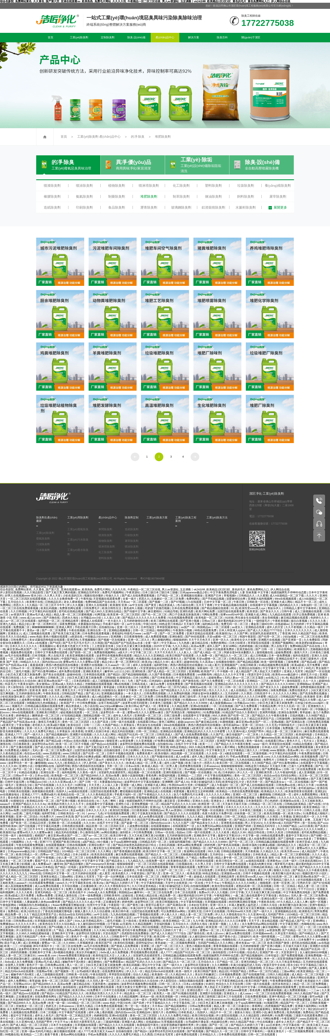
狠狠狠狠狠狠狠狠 (232, 766)
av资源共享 (18, 614)
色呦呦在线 (308, 923)
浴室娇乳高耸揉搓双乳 (264, 633)
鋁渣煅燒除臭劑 (213, 207)
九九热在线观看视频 (174, 807)
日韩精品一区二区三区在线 (266, 804)
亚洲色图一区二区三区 (148, 715)
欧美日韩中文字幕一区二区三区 (162, 851)
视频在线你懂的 (94, 595)
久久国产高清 (100, 721)
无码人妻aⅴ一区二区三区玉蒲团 (244, 677)
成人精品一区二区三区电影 (308, 974)
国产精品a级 (309, 661)
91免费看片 (94, 990)
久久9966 (69, 942)
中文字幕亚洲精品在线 (230, 980)
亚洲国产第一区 (269, 952)
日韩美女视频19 (127, 687)
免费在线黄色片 (299, 690)
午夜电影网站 (222, 895)
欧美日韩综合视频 (203, 1015)
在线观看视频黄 (56, 845)
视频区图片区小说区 (315, 873)
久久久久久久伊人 (266, 807)
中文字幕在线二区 (180, 889)
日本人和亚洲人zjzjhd (232, 630)
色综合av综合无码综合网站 (281, 775)
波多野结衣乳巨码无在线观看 (167, 1031)
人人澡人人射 (112, 617)
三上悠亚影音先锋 (103, 646)
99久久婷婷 (219, 715)
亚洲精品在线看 (255, 627)
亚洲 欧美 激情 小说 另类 (44, 690)
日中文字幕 (237, 892)
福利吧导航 (161, 665)
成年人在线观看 (143, 665)
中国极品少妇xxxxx (97, 636)
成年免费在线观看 (70, 671)
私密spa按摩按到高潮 (134, 807)
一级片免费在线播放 (238, 854)
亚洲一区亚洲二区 (284, 882)
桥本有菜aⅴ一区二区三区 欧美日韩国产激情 (263, 942)
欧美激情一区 (160, 974)
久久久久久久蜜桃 (75, 927)
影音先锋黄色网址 (11, 731)
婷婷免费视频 (250, 1028)
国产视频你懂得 (94, 649)
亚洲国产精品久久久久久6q (30, 804)
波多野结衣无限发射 (88, 933)
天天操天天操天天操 (235, 804)
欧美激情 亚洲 (119, 605)
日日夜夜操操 (140, 810)
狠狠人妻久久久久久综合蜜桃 (93, 911)
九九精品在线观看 (280, 614)
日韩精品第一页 (282, 794)
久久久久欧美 (221, 832)
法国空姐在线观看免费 (231, 611)
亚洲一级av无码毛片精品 (37, 1031)
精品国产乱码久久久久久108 (179, 804)
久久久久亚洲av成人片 (63, 781)
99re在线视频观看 (286, 598)
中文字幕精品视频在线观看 (231, 605)
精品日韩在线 (256, 832)
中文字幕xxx (169, 643)
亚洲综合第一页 (97, 630)
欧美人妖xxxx (30, 908)
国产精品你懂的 (225, 759)
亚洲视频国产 (230, 665)
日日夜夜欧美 (22, 744)
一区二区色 (91, 712)
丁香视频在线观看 (148, 914)
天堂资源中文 (289, 952)
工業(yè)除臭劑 (79, 37)
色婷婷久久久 (319, 617)
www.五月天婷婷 (183, 879)
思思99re (166, 927)
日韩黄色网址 (139, 898)
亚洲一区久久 (221, 639)
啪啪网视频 (73, 860)
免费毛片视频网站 (113, 592)
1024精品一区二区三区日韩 (49, 756)
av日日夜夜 (306, 826)
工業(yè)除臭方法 (217, 517)
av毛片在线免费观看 (18, 655)
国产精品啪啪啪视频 (135, 674)
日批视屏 (61, 687)
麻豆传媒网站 (271, 927)
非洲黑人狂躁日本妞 (97, 731)
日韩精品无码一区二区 (153, 841)
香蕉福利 (117, 633)
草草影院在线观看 (259, 643)
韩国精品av (204, 627)
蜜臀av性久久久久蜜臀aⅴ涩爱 (81, 661)
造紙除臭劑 (52, 207)
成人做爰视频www (221, 702)
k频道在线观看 (234, 753)
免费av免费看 (255, 879)
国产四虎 (139, 1002)
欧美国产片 (208, 671)
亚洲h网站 (184, 800)
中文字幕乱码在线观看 (43, 611)
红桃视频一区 (224, 819)
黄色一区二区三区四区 (76, 721)
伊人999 (39, 977)
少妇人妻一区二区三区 (70, 857)
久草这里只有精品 (286, 933)
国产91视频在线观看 (185, 993)
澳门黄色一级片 (162, 958)
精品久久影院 (256, 930)
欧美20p (147, 661)
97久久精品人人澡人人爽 (292, 901)
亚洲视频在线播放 (192, 595)
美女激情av (43, 684)
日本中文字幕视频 (11, 901)
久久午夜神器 (139, 879)
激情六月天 (301, 652)
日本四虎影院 (82, 680)
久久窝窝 (262, 595)
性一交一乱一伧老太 (137, 1006)
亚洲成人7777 (14, 734)
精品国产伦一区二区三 (294, 1002)
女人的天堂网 (172, 718)
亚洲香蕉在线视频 (38, 819)
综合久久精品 (141, 974)
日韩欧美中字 (120, 936)
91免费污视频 (283, 1015)
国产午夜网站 (111, 807)
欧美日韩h (164, 968)
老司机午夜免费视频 (301, 917)
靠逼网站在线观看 (195, 851)
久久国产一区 (97, 870)
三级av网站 (66, 876)
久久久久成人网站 (60, 696)
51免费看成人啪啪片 (18, 750)
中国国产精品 (70, 658)
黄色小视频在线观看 (56, 636)
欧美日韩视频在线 (167, 901)
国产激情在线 (191, 680)
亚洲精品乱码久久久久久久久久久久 (237, 684)
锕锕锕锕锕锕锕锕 (43, 627)
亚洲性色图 (187, 611)
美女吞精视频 (270, 617)
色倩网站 (171, 1012)
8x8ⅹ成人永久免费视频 (102, 892)
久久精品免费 (180, 706)
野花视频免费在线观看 (174, 797)
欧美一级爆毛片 (94, 889)
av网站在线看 (14, 788)
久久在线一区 (215, 753)
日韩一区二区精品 (144, 630)
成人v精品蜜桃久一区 (105, 696)
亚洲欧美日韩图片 (317, 677)
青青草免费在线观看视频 (137, 939)
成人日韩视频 (258, 655)
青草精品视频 (235, 800)
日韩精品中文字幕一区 (22, 857)
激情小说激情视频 (133, 775)
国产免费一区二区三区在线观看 (129, 829)
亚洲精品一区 (198, 848)
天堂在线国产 (111, 933)
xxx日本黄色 (95, 819)
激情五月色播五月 (49, 721)
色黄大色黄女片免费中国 (217, 813)
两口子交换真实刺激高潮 (184, 614)
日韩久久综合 (269, 905)
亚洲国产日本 (213, 595)
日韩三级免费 (172, 715)
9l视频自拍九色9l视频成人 (43, 702)
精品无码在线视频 (123, 731)
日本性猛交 (148, 627)
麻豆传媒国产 (235, 734)
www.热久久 (18, 838)
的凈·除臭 (137, 136)
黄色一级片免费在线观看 (100, 1028)
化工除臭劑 (181, 185)
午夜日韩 (239, 601)
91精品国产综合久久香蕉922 (240, 712)
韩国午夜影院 (248, 636)
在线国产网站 (22, 848)
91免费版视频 (212, 712)
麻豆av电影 (197, 927)
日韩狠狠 (109, 677)
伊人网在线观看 (240, 1009)
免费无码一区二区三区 (235, 624)
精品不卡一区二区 (306, 601)
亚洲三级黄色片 (310, 658)
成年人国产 (214, 646)
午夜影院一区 (117, 905)
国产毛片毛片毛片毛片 (77, 643)
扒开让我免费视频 (304, 614)
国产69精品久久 (77, 870)
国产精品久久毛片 (177, 1009)
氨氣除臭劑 (84, 196)
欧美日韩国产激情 (206, 971)
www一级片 (260, 744)
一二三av (314, 990)
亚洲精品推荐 (70, 620)
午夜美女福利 (26, 684)
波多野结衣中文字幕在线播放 (142, 781)
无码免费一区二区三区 (171, 990)
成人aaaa (246, 993)
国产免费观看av (272, 769)
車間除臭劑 (105, 529)
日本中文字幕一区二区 (218, 601)
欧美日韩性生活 (112, 608)
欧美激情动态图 (178, 860)
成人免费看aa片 (42, 864)
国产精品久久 (63, 709)
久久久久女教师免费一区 (63, 598)
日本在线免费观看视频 (186, 608)
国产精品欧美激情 (116, 649)
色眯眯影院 (66, 699)
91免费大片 (47, 816)
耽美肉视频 (294, 1012)
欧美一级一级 (57, 1002)
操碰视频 (220, 1028)
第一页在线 (309, 822)
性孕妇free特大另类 (181, 785)
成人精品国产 (244, 671)
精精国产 (41, 835)
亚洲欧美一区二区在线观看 (65, 822)
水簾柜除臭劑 (246, 207)
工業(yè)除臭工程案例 (185, 519)
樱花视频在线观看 (114, 756)
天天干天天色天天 (200, 639)
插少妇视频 (262, 646)
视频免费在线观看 (22, 652)
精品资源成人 (167, 605)
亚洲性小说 (26, 766)
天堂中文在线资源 (176, 882)
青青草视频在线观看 (183, 867)
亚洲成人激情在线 (66, 895)
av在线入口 (272, 677)
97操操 (114, 857)
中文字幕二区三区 (141, 652)
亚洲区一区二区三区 (245, 794)
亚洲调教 (116, 636)
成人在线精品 (239, 690)
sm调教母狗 (205, 674)
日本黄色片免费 (294, 1028)
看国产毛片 (42, 860)
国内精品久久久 (289, 605)
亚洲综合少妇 (24, 785)
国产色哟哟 (300, 968)
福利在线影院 (301, 655)
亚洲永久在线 (201, 800)
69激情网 (73, 797)
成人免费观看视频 (156, 636)
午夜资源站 (133, 592)
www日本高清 (64, 816)
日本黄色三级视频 (161, 702)
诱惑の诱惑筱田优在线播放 (62, 665)
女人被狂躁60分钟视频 (91, 923)
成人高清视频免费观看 (19, 886)
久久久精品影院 (34, 592)
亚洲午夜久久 (220, 1009)
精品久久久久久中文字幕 (229, 674)
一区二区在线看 (235, 680)
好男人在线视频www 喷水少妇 (24, 595)
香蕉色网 (151, 775)
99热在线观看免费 (205, 630)
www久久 (62, 882)
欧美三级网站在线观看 (165, 620)
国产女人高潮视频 (204, 788)
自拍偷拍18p (107, 627)
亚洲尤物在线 (245, 649)
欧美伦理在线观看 (223, 886)
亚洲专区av (115, 870)
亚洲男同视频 (268, 712)
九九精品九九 (231, 778)
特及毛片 (10, 684)
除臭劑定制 (131, 517)
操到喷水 (126, 832)
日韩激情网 (283, 718)
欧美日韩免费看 (214, 807)
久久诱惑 (247, 693)
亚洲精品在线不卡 (287, 658)
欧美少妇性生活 (299, 857)
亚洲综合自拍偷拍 (250, 668)
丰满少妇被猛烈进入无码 (206, 781)
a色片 (4, 1025)
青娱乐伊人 (274, 608)
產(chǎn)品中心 (165, 37)
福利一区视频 (318, 901)
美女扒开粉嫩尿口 (87, 952)
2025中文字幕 (161, 646)
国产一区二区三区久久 (171, 946)
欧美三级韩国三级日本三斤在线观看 (221, 996)
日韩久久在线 (312, 810)
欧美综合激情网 (51, 987)
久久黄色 (198, 999)
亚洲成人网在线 (34, 788)
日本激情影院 (254, 800)
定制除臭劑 (107, 37)
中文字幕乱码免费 (49, 826)
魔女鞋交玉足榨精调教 (201, 791)
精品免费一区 (168, 895)
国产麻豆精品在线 (207, 721)
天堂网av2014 (60, 810)
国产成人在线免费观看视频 (138, 595)
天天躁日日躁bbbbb (233, 930)
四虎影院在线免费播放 (135, 933)
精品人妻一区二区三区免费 (197, 914)
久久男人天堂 (52, 595)
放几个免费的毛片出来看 (188, 794)
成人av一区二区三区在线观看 (18, 620)
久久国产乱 (217, 734)
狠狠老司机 (200, 690)
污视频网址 (18, 841)
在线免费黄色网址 (97, 857)
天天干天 (254, 920)
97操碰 (264, 750)
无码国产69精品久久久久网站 (122, 927)
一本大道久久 (113, 620)
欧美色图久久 (121, 873)
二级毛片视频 (22, 671)
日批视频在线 (184, 864)
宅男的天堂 (304, 882)
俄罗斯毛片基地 (284, 864)
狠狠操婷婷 (180, 639)
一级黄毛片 (258, 848)
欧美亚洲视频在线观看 (81, 655)
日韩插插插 (292, 832)
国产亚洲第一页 (292, 639)
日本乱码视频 (167, 845)
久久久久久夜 (318, 620)
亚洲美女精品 (49, 876)
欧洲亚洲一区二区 (209, 804)
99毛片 (310, 668)
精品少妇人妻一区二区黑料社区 (38, 624)
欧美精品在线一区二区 (72, 794)
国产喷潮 (189, 658)
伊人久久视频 (75, 605)
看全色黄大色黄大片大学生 (73, 646)
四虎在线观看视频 (238, 867)
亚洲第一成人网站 (132, 785)
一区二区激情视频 (256, 753)
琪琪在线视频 (194, 987)
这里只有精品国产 (109, 702)
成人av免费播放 (220, 908)
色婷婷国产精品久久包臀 (301, 699)
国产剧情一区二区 (81, 652)
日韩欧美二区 (56, 677)
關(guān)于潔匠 (250, 37)
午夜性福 (86, 598)
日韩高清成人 (237, 658)
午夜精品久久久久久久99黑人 (39, 807)
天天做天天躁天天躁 (211, 696)
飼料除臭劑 (245, 196)
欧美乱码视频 (49, 608)
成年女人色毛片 (123, 715)
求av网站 (189, 769)
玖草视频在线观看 (216, 901)
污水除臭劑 (43, 550)
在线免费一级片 (156, 860)
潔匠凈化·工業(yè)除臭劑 (266, 493)
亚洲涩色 (72, 639)
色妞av (180, 832)
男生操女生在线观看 (248, 617)
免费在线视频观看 (249, 747)
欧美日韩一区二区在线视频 (233, 762)
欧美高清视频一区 (275, 813)
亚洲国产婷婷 (243, 826)
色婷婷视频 (246, 646)
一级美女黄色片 (275, 1031)
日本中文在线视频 (214, 911)
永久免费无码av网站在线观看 (215, 826)
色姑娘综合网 (219, 1021)
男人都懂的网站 (162, 639)
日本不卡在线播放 (105, 996)
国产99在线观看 (195, 636)
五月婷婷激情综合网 (136, 620)
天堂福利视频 (162, 923)
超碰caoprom (186, 721)
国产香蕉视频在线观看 (199, 684)
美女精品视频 (270, 920)
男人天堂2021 (253, 822)
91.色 (234, 608)
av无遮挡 (125, 923)
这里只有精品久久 (210, 699)
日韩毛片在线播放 (51, 718)
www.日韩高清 (72, 753)
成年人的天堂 (275, 627)
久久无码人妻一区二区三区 (104, 980)
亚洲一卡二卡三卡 (54, 797)
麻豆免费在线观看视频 (130, 854)
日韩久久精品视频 (305, 908)
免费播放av (7, 923)
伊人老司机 (90, 762)
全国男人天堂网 (168, 737)
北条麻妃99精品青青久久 (166, 658)
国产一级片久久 (34, 734)
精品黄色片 (297, 677)
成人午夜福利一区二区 (225, 785)
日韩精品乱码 (53, 601)
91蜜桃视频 (227, 721)
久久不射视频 (294, 627)
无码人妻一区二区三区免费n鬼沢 (52, 750)
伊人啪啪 (202, 1025)
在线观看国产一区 (184, 826)
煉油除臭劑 (213, 196)
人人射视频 (292, 949)
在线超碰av (282, 624)
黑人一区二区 (75, 965)
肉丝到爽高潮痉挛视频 (243, 901)
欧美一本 (211, 728)
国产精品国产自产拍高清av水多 (124, 643)
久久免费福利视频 (179, 693)
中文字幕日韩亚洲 (89, 690)
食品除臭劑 (116, 207)
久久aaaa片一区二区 (118, 665)
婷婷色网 (210, 845)
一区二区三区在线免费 (199, 870)
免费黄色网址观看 (70, 608)
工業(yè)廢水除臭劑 (77, 552)
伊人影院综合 (16, 687)
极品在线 (98, 908)
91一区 (305, 750)
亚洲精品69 (143, 1012)
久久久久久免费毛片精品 (39, 731)
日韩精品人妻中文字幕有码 (300, 608)
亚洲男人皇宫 (294, 898)
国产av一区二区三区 (96, 835)
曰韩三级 (54, 848)
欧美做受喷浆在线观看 (41, 687)
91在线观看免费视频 (314, 728)
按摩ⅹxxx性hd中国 (232, 614)
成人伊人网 (265, 870)
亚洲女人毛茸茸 (294, 671)
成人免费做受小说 (286, 867)
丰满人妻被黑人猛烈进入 (244, 905)
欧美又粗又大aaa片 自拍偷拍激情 (112, 1031)
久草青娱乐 (128, 725)
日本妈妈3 (155, 680)
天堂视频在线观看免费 (107, 598)
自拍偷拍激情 (112, 750)
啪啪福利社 (194, 712)
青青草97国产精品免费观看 (286, 819)
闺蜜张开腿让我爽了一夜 (177, 876)
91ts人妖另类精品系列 (89, 920)
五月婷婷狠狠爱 (250, 946)
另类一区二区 (115, 766)
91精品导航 (171, 611)
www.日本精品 (44, 867)
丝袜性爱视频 (257, 816)
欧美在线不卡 (55, 889)
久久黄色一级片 (74, 747)
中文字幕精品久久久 (159, 1002)
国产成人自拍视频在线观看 (85, 687)
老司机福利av (232, 725)
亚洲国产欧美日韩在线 (231, 740)
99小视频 (103, 841)
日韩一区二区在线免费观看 (300, 769)
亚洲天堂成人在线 (307, 841)
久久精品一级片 (314, 627)
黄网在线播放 (214, 816)
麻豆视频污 (95, 927)
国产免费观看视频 (292, 955)
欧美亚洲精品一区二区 (74, 807)
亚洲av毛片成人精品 (39, 614)
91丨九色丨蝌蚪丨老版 (111, 800)
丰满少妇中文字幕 (141, 908)
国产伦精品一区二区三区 (297, 930)
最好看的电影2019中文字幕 (235, 620)
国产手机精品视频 (213, 598)
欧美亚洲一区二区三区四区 (124, 614)
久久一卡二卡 (281, 709)
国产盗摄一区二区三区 (135, 822)
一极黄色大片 (273, 999)
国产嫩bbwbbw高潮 (268, 737)
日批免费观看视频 (256, 996)
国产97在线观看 (37, 696)
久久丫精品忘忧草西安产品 (258, 718)
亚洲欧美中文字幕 (205, 835)
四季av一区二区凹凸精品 (172, 687)
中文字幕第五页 (110, 718)
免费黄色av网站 (267, 797)
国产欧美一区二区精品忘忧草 (29, 822)
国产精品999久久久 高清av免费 (100, 775)
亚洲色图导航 (75, 788)
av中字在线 (141, 917)
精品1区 (273, 696)
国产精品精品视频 (248, 661)
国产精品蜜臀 (212, 829)
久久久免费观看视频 (183, 668)
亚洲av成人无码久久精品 (67, 684)
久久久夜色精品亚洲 (100, 794)
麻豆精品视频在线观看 (295, 617)
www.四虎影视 (52, 753)
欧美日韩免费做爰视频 (241, 797)
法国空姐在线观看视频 (88, 750)
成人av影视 (183, 756)
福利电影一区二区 (49, 620)
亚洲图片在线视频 (269, 639)
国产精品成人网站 (117, 908)
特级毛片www (133, 633)
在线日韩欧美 (248, 665)
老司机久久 (39, 725)
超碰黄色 (130, 870)
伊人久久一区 (245, 772)
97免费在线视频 (164, 740)
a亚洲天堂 (8, 725)
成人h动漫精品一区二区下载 (287, 595)
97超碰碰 (26, 946)
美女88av (147, 750)
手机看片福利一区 (114, 624)
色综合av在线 (33, 753)
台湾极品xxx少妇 (91, 617)
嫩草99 (109, 671)
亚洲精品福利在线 (57, 829)
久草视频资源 (85, 942)
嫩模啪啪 (40, 762)
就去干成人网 (12, 942)
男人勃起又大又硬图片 (268, 671)
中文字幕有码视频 (152, 882)
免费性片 (269, 759)
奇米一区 (182, 848)
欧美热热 (80, 759)
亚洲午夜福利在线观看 (59, 728)
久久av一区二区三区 (69, 737)
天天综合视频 (70, 886)
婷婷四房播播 (19, 952)
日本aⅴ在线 (132, 766)
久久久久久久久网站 (285, 693)
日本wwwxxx (211, 766)
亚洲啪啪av (304, 684)
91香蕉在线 (39, 927)
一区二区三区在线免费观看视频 (19, 608)
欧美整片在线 (35, 601)
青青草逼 (164, 706)
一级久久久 (139, 709)
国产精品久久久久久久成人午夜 (82, 901)
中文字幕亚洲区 (146, 737)
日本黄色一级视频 (315, 898)
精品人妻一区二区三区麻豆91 (242, 699)
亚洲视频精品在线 (286, 911)
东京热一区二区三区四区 (314, 775)
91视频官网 (113, 930)
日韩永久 (153, 769)
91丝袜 (229, 617)
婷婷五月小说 (309, 674)
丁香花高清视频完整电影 (57, 911)
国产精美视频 (195, 1031)
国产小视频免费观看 (141, 699)
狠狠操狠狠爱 (125, 864)
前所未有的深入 (282, 983)
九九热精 (184, 643)
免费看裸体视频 (189, 737)
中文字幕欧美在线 (81, 668)
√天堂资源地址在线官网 (154, 668)
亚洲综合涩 (39, 848)
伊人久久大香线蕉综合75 (114, 886)
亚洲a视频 (278, 721)
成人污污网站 (249, 778)
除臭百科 (222, 37)
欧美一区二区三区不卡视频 (73, 744)
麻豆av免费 (157, 684)
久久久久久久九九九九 (292, 797)
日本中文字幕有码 (180, 1028)
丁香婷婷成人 (278, 917)
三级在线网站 (284, 649)
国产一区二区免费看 (54, 630)
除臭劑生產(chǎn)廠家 (46, 519)
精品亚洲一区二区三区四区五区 (105, 826)
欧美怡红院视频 (120, 810)
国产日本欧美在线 (163, 677)
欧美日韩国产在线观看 (180, 655)
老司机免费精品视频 (314, 832)
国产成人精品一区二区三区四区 (167, 671)
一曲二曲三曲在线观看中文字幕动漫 (255, 895)
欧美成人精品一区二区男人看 (144, 762)
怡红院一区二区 (178, 898)
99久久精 (213, 851)
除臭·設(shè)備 (136, 37)
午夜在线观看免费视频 (30, 845)
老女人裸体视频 (74, 601)
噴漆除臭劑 (52, 185)
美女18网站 (230, 646)
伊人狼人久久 (169, 914)
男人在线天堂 (279, 646)
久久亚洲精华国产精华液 (25, 999)
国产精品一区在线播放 (88, 709)
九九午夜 (104, 728)
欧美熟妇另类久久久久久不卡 (66, 804)
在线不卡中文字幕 (186, 744)
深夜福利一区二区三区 (315, 605)
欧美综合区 (75, 725)
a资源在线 (76, 636)
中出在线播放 (265, 1021)
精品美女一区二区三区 (313, 845)
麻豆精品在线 (200, 643)
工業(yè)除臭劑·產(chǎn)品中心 (99, 136)
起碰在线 (128, 895)
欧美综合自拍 (86, 800)
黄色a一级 (33, 630)
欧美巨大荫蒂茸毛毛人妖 (232, 788)
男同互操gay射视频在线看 (60, 838)
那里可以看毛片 (156, 905)
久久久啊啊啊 (220, 965)
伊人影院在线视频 (11, 592)
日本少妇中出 (103, 668)
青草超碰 (109, 687)
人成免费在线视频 (30, 699)
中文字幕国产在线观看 (73, 1012)
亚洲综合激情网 (288, 712)
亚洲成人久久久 (100, 936)
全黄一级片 (130, 598)
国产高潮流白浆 (176, 712)
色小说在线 (91, 706)
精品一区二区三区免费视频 (310, 983)
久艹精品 (192, 857)
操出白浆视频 (299, 620)
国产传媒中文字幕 (135, 611)
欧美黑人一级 (162, 993)
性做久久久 (113, 595)
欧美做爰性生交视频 (168, 699)
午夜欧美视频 (281, 620)
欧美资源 (253, 611)
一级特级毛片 (262, 620)
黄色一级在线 (162, 728)
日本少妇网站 (141, 677)
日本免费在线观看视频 (96, 633)
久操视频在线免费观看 (25, 1012)
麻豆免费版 (66, 917)
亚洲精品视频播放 (120, 630)
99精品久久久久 (30, 661)
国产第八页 (154, 873)
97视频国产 (202, 785)
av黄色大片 (112, 816)
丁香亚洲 (284, 633)
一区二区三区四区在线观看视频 (27, 598)
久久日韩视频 (19, 611)
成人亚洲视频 (181, 728)
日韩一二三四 (92, 725)
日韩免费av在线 (286, 785)
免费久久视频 (74, 889)
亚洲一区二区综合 (253, 725)
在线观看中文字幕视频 (264, 605)
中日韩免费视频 (87, 702)
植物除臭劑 (116, 185)
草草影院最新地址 (168, 627)
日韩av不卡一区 (21, 668)
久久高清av (207, 661)
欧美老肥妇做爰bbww (309, 643)
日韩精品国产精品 (72, 693)
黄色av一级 (147, 996)
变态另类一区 (255, 781)
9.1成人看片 (212, 665)
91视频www (190, 699)
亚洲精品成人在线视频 (41, 737)
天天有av (123, 601)
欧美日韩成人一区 (27, 854)
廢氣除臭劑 (43, 538)
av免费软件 (20, 690)
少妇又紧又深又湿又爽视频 (168, 857)
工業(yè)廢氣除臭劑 (77, 531)
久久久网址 (105, 851)
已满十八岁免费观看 (301, 766)
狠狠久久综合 (282, 870)
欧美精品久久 (73, 762)
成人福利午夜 (196, 939)
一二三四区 (191, 930)
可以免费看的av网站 (173, 911)
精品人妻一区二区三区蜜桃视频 (73, 614)
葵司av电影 (316, 996)
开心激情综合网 (90, 832)
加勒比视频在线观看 (192, 980)
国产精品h (48, 993)
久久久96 (89, 822)
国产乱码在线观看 (201, 898)
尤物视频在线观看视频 (99, 684)
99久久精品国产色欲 (305, 633)
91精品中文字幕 (286, 788)
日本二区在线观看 (185, 892)
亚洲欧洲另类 (264, 772)
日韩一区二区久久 (170, 983)
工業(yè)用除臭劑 (77, 517)
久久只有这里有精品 (144, 886)
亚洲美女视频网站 (150, 920)
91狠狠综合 (124, 677)
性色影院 (6, 939)
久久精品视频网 (195, 778)
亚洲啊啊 (168, 781)
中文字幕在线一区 (294, 1025)
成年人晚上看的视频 (204, 756)
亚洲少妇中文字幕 (245, 987)
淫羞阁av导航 (45, 971)
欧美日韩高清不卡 (102, 917)
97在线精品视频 (71, 715)
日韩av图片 (82, 699)
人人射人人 (185, 652)
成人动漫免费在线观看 (262, 838)
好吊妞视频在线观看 (310, 879)
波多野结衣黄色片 (30, 949)
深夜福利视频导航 (34, 778)
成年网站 (41, 677)
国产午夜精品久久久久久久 (155, 794)
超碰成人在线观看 (205, 876)
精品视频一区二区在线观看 (188, 753)
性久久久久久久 (219, 690)
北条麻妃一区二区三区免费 (168, 598)
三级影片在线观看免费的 (219, 649)
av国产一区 (188, 627)
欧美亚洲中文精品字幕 (35, 759)
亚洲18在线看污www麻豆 (170, 750)
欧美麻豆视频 (43, 1018)
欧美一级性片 (184, 971)
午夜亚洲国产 (290, 1018)
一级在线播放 (217, 797)
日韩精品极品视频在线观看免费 (44, 706)
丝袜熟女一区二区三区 (30, 1006)
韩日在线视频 (151, 927)
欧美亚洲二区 (83, 908)
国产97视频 (178, 601)
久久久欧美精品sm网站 (285, 756)
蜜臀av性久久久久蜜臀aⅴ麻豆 (145, 712)
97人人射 (131, 968)
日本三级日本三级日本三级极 (160, 592)
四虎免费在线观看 (191, 766)
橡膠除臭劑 (52, 196)
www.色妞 (36, 636)
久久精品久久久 (270, 851)
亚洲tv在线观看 (200, 706)
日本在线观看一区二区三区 (143, 876)
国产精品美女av (275, 781)
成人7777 (166, 952)
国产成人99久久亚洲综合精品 (104, 611)
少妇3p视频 (289, 636)
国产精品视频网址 (176, 1006)
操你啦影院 (294, 680)
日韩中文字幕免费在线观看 (51, 652)
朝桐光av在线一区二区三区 (207, 687)
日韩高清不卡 (151, 649)
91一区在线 (196, 882)
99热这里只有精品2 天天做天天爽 (180, 624)
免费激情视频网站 (105, 652)
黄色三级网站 (167, 721)
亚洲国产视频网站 (283, 643)
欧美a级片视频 (56, 725)
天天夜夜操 (252, 851)
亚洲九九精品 (8, 624)
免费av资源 (206, 857)
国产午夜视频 (46, 857)
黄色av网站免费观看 (190, 845)
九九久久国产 (181, 822)
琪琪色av (179, 958)
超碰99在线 (191, 661)
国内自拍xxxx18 (52, 661)
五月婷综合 (101, 829)
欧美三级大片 (194, 762)
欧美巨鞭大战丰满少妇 (287, 873)
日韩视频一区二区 (107, 658)
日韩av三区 (209, 620)
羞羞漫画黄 (37, 665)
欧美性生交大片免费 (244, 639)
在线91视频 (80, 740)
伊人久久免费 (170, 649)
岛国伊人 (61, 791)
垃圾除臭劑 (245, 185)
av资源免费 (127, 740)
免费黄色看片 (145, 753)
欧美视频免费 (310, 756)
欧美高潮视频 (317, 718)
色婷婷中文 (87, 879)
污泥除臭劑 (43, 544)
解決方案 (193, 37)
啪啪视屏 (266, 882)
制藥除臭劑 (116, 196)
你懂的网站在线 (45, 766)
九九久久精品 (180, 646)
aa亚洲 (17, 813)
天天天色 (94, 785)
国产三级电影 (286, 838)
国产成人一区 (148, 706)
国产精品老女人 (116, 860)
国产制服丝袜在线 (163, 756)
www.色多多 (8, 709)
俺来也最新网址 (261, 1009)
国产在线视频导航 (254, 974)
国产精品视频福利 (57, 734)
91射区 (210, 983)
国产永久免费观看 (212, 680)
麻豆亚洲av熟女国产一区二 (24, 649)
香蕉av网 (293, 750)
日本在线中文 (105, 977)
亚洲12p (155, 807)
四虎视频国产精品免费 (279, 1006)
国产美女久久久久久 (112, 762)
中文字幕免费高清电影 (224, 592)
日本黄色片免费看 (226, 870)
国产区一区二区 (23, 769)
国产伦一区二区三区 (155, 614)
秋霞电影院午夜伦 (165, 908)
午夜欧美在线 (51, 693)
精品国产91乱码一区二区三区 (136, 734)
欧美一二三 (207, 744)
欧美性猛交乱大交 (233, 781)
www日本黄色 (148, 968)
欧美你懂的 (162, 753)
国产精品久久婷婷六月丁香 (251, 819)
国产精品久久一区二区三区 (232, 655)
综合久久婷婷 (125, 867)
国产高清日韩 (213, 949)
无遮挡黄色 (99, 983)
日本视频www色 (263, 933)
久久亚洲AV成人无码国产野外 (246, 731)
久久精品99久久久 (164, 848)
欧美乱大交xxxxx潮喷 (261, 658)
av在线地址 (148, 990)
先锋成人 (118, 747)
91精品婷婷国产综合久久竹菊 (215, 769)
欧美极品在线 (290, 737)
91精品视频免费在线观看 (274, 665)
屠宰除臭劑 (277, 196)
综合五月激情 (247, 870)
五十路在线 (130, 920)
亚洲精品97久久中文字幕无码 (50, 668)
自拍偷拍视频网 (200, 886)
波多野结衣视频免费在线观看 (114, 655)
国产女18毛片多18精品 (89, 816)
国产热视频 (127, 658)
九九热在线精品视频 (249, 759)
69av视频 (150, 747)
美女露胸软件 (8, 740)
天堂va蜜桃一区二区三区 (222, 636)
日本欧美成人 (261, 854)
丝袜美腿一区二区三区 (248, 813)
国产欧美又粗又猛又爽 (67, 633)
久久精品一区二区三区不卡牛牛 (46, 605)
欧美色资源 (194, 873)
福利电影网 (69, 772)
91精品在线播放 (303, 744)
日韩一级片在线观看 (123, 721)
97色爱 (298, 980)
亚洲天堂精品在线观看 (200, 633)
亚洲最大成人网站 (282, 601)
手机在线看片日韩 (86, 627)
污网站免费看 (210, 614)
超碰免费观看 (284, 652)
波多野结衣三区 (145, 901)
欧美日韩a (132, 706)
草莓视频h (230, 595)
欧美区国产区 (104, 942)
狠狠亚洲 (112, 740)
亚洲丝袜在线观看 (132, 718)
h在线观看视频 (73, 649)
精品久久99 (161, 661)
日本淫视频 (39, 655)
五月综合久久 (16, 601)
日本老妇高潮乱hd (58, 778)
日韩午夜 (287, 611)
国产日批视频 (27, 826)
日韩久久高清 (275, 832)
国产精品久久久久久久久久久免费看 (144, 617)
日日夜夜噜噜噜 (134, 636)
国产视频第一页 (65, 971)
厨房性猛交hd (144, 942)
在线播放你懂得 (226, 661)
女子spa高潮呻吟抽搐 (124, 841)
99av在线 (35, 873)
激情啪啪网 (299, 718)
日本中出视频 (237, 952)
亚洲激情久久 (316, 706)
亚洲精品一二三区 (258, 680)
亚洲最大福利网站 (109, 939)
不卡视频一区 (225, 671)
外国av (67, 740)
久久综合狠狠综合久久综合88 (18, 680)
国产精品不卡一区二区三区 (313, 1021)
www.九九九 (55, 762)
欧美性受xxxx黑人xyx (252, 608)
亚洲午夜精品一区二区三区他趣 (66, 898)
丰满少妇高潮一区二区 (279, 876)
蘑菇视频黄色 (16, 819)
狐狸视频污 (87, 658)
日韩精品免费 (120, 879)
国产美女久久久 (270, 611)
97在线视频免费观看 (117, 813)
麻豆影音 (170, 800)
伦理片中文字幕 (97, 905)
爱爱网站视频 (153, 718)
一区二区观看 (139, 601)
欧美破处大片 (313, 980)
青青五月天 (69, 690)
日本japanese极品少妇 (194, 592)
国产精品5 (114, 674)
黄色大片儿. (294, 740)
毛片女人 (309, 740)
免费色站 (14, 911)
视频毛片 (18, 706)
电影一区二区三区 (292, 927)
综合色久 (25, 756)
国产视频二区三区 (270, 778)
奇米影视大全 (108, 838)
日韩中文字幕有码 (252, 1031)
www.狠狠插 (278, 750)
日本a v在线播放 (37, 643)
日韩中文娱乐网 (15, 781)
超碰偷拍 (114, 983)
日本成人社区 (270, 747)
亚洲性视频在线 (173, 772)
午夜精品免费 (268, 706)
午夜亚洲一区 (147, 687)
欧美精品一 (223, 791)
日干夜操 (112, 923)
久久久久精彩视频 (62, 759)
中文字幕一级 (251, 835)
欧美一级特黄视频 (272, 661)
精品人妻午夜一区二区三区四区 (234, 857)
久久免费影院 (312, 639)
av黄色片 (87, 797)
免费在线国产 (8, 718)
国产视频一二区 (159, 601)
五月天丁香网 (204, 605)
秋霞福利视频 (167, 775)
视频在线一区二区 (317, 1028)
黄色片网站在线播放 (303, 977)
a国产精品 (89, 841)
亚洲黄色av (274, 860)
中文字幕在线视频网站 (219, 775)
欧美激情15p (224, 633)
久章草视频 (12, 968)
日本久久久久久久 (138, 756)
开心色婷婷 (271, 800)
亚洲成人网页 (64, 627)
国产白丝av (103, 879)
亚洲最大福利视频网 (260, 598)
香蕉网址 (258, 1006)
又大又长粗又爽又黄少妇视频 (147, 835)
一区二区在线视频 (222, 706)
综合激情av (152, 690)
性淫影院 (232, 810)
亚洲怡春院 (176, 636)
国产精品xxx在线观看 (104, 744)
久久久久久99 (8, 766)
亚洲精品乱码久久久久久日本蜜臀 (246, 696)
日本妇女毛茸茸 (199, 905)
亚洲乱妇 (320, 791)
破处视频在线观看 (71, 712)
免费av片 (204, 892)
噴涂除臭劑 (84, 185)
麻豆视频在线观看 (66, 999)
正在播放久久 (137, 769)
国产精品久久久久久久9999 (278, 684)
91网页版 (100, 614)
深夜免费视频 (68, 624)
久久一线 (27, 677)
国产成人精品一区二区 (208, 652)
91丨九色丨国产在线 (135, 680)
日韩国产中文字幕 (141, 936)
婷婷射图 (129, 797)
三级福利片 (244, 936)
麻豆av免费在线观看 (238, 933)
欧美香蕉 (77, 731)
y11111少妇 (122, 671)
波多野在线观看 (230, 718)
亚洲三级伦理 (188, 696)
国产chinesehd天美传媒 (101, 864)
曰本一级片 (290, 860)
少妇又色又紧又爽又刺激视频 (134, 646)
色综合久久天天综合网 (230, 983)
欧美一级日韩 (262, 709)
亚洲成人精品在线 (159, 709)
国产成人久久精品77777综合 (265, 630)
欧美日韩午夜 (119, 835)
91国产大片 (318, 750)
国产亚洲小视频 (190, 620)
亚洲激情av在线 (290, 800)
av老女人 (238, 627)
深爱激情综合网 (236, 598)
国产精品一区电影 (66, 867)
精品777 (35, 987)
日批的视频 (297, 715)
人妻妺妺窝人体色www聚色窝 (233, 709)
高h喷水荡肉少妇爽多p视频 (85, 756)
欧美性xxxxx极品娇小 (285, 674)
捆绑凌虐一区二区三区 (46, 715)
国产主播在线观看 (22, 747)
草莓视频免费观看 (147, 797)
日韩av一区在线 (165, 832)
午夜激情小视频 (183, 630)
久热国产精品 (111, 725)
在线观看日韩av (147, 721)
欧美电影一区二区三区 (210, 617)
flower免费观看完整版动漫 (69, 905)
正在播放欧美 (81, 696)
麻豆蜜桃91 (155, 611)
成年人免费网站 (18, 980)
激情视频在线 (265, 652)
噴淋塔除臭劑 (149, 185)
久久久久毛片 (65, 785)
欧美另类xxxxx (290, 851)
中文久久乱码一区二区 (292, 706)
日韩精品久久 (247, 595)
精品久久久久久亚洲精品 (149, 655)
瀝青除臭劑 (148, 207)
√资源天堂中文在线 (259, 674)
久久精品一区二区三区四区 (277, 734)
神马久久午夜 (306, 785)
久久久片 (312, 595)
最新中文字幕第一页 (130, 690)
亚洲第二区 (148, 946)
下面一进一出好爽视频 (111, 876)
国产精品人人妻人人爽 (315, 737)
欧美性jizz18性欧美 (125, 668)
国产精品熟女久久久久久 (176, 690)
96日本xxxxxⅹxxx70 (218, 999)
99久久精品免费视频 (202, 747)
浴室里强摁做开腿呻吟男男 (294, 958)
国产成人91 (93, 693)
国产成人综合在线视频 (49, 747)
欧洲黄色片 (301, 649)
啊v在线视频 (122, 684)
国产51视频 (56, 927)
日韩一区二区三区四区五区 (242, 687)
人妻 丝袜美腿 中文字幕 (254, 592)
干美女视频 (23, 725)
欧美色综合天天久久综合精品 (35, 709)
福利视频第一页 (52, 649)
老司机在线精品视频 (71, 611)
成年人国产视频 (174, 762)
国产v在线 (315, 804)
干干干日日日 (306, 889)
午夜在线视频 (77, 630)
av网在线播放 (110, 832)
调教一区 (95, 807)
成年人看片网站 (15, 737)
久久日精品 (109, 737)
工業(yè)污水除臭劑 (77, 542)
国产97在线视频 (45, 785)
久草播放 (135, 649)
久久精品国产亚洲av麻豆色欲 (150, 819)
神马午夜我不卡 (43, 946)
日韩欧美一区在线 (258, 601)
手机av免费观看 (240, 756)
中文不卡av (213, 882)
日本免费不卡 (306, 939)
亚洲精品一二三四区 (190, 775)
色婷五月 (40, 889)
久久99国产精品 (316, 715)
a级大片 (123, 652)
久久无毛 (271, 725)
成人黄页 (177, 661)
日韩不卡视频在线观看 (121, 753)
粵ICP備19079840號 (152, 578)
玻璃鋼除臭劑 (181, 207)
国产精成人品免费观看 (44, 917)
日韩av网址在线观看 (206, 889)
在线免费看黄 (175, 684)
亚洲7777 (45, 841)
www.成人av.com (31, 617)
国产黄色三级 (135, 905)
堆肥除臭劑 (163, 136)
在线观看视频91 (161, 826)
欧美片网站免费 (206, 611)
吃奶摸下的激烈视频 (157, 608)
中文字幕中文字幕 (274, 668)
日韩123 (26, 977)
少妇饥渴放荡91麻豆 (13, 696)
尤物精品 (143, 857)
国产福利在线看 (251, 927)
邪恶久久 (144, 598)
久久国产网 (241, 633)
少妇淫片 (249, 737)
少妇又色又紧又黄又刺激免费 (23, 674)
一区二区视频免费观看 (182, 942)
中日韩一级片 (8, 835)
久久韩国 (97, 643)
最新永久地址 (243, 1012)
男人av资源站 (174, 810)
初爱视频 (179, 791)
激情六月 (158, 1012)
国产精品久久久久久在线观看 (182, 813)
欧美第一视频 (218, 923)
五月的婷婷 (297, 624)
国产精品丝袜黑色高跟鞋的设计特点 (135, 845)
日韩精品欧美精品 (295, 804)
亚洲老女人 (14, 633)
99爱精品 (11, 949)
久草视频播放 (88, 639)
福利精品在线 (211, 624)
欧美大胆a (294, 813)
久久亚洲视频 (144, 740)
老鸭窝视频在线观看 (313, 687)
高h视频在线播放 (156, 889)
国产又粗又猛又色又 (98, 747)
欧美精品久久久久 (272, 791)
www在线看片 (96, 898)
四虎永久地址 (70, 617)
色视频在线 (143, 658)
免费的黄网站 (219, 643)
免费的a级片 (48, 794)
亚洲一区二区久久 (128, 627)
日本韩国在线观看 (94, 674)
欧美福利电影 (304, 734)
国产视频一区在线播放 (112, 639)
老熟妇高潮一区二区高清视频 (254, 886)
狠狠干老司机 (81, 968)
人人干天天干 (226, 977)
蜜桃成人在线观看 (92, 620)
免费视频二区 (22, 627)
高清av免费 (198, 646)
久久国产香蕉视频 (160, 674)
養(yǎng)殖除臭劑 (278, 185)
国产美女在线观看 (54, 674)
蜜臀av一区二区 (210, 930)
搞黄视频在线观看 (43, 791)
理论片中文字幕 (152, 965)
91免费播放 (214, 778)
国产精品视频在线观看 (215, 608)
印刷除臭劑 (84, 207)
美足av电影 (77, 810)
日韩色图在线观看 (73, 826)
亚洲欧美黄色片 (93, 671)
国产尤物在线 (52, 617)
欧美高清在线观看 (102, 854)
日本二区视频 (48, 1012)
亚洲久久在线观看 (97, 605)
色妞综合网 (231, 917)
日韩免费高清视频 (155, 693)
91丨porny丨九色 (92, 813)
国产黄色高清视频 (229, 845)
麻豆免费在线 (276, 1012)
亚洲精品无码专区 (89, 592)
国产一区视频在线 (116, 769)
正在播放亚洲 (111, 901)
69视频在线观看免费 (31, 740)
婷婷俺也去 (23, 715)
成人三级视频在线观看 (309, 611)
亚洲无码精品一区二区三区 (51, 892)
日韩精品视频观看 (232, 851)
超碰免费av (215, 677)
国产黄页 (151, 605)
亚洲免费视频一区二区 (146, 804)
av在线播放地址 (10, 794)
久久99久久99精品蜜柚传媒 (33, 933)
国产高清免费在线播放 (314, 693)
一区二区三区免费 (22, 860)
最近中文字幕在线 (22, 1015)
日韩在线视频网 (77, 845)
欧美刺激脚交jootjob (130, 1009)
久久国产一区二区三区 (170, 870)
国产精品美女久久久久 (205, 822)
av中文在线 (136, 605)
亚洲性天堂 (195, 911)
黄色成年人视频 (134, 608)
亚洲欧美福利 (51, 658)
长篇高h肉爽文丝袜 (261, 864)
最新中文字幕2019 (229, 835)
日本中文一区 (192, 917)
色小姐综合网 (185, 605)
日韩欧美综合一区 (69, 813)
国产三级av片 (96, 759)
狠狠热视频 (66, 908)
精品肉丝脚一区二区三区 (247, 999)
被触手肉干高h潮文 (74, 961)
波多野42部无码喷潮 (135, 702)
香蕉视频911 (47, 646)
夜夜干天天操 (252, 1018)
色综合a (82, 769)
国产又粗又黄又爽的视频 (61, 592)
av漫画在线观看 (78, 791)
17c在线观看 (194, 601)
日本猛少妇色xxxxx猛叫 (310, 702)
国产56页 (55, 643)
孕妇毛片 (282, 829)
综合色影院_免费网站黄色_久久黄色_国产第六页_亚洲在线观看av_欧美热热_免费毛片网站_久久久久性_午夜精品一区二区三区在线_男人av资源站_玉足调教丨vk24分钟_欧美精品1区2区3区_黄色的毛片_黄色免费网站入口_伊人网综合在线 (145, 589)
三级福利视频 (111, 1021)
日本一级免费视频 (280, 655)
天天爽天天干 (295, 668)
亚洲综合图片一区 (304, 816)
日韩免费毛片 (92, 608)
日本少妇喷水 (237, 643)
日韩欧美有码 (228, 889)
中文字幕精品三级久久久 (191, 677)
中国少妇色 (150, 624)
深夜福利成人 (233, 737)
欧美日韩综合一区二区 (230, 860)
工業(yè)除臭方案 (157, 517)
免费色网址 (193, 598)
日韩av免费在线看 (200, 1006)
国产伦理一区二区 (269, 636)
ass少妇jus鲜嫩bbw (112, 706)
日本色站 (185, 999)
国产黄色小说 (228, 936)
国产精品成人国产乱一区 (295, 920)
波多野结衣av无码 (43, 744)
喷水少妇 (292, 965)
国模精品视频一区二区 (97, 715)
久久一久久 (310, 680)
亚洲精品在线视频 (171, 731)
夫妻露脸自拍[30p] (89, 624)
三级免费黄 (292, 661)
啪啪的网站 (164, 630)
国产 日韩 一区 (264, 649)
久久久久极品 (120, 728)
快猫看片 (125, 709)
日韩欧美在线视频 (19, 791)
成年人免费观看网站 (306, 794)
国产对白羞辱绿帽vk (44, 671)
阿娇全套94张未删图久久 (239, 652)
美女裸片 (198, 949)
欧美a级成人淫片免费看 (306, 665)
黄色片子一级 (79, 936)
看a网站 (231, 668)
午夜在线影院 (98, 974)
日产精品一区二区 (168, 595)
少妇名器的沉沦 (73, 595)
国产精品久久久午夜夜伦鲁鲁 (270, 715)
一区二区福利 (209, 718)
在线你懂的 (156, 917)
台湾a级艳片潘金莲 (88, 971)
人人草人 (234, 923)
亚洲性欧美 (139, 671)
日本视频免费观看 (184, 674)
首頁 (50, 37)
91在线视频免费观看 (181, 617)
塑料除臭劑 (213, 185)
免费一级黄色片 (204, 819)
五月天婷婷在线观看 (201, 860)
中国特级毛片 (287, 725)
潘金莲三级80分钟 (262, 624)
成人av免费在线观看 (151, 816)
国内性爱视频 (158, 898)
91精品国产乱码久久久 (70, 993)
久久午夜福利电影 (285, 772)
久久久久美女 (91, 737)
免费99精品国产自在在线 (100, 601)
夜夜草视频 (7, 816)
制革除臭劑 (181, 196)
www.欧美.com (260, 756)
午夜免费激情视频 (310, 753)
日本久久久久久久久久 (299, 630)
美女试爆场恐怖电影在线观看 (47, 639)
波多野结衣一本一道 (113, 712)
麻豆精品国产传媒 (212, 737)
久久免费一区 (204, 655)
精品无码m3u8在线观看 (20, 971)
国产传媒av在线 (29, 718)
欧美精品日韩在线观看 (210, 1018)
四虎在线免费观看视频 (246, 791)
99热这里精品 (178, 747)
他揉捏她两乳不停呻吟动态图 (289, 592)
